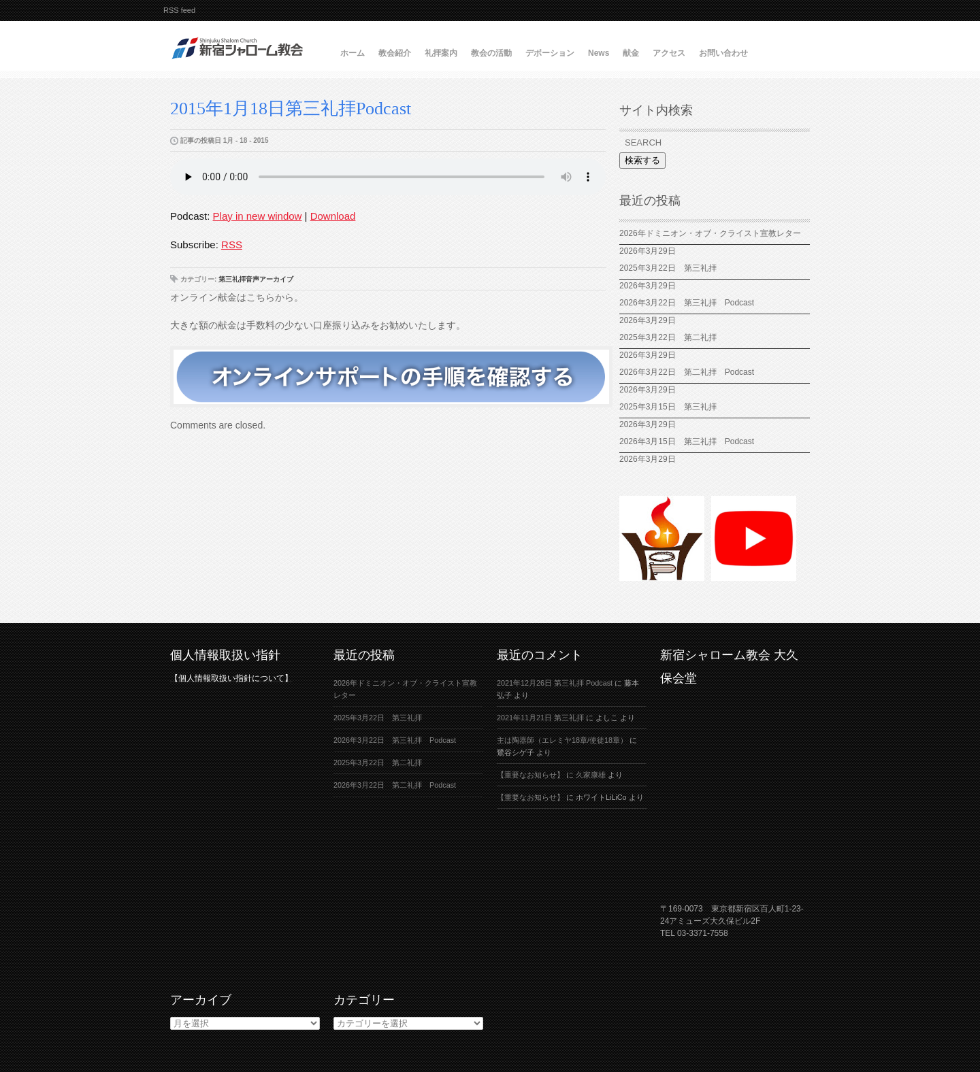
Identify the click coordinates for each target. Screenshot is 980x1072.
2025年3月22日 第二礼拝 (672, 337)
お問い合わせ (723, 53)
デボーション (549, 53)
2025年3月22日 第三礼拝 (668, 268)
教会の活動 (491, 53)
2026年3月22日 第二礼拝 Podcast (686, 372)
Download (333, 216)
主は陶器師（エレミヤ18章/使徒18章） (562, 740)
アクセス (669, 53)
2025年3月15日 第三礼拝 (672, 407)
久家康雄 (591, 775)
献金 (631, 53)
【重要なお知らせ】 (530, 775)
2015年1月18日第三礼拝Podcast (290, 108)
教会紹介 (394, 53)
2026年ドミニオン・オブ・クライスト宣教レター (710, 233)
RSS (231, 244)
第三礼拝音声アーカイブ (255, 279)
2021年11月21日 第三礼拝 (540, 718)
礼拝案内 (441, 53)
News (598, 53)
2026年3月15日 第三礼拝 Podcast (686, 441)
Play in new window (257, 216)
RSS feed (179, 10)
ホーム (352, 53)
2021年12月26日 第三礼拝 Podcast (554, 683)
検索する (642, 160)
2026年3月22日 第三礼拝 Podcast (686, 302)
